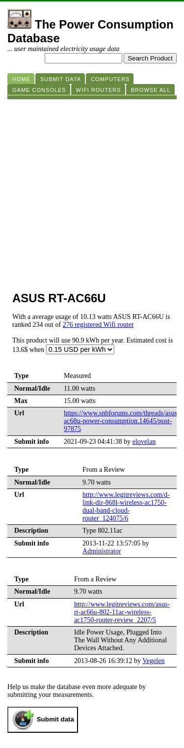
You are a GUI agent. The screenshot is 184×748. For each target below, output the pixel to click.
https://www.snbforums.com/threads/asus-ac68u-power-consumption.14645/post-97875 (122, 420)
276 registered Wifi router (98, 324)
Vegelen (153, 660)
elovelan (144, 441)
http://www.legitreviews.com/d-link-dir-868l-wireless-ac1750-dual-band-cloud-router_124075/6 (126, 506)
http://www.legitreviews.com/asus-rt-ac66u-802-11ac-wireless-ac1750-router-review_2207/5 (122, 612)
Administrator (101, 551)
